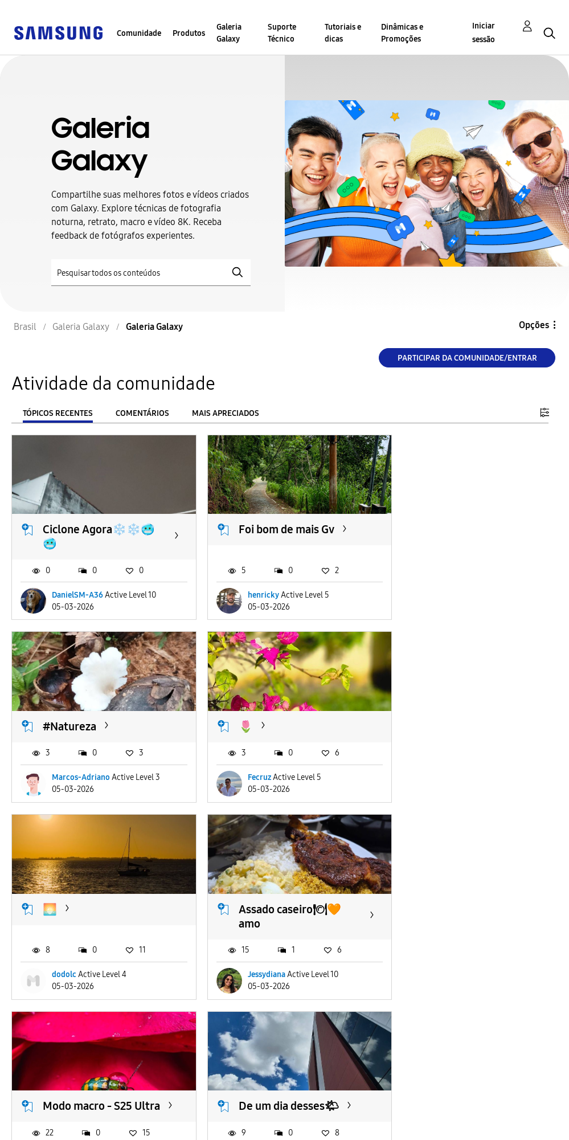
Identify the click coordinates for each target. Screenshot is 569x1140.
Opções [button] (534, 325)
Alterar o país (295, 1116)
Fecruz (63, 785)
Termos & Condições (185, 1108)
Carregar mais (52, 1048)
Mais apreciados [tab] (225, 413)
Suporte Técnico (282, 33)
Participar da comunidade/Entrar (467, 358)
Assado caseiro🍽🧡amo (470, 727)
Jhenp (438, 978)
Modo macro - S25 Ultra (87, 920)
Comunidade (139, 33)
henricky (255, 591)
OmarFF (66, 978)
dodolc (252, 785)
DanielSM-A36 (77, 591)
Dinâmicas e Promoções (402, 33)
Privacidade (43, 1126)
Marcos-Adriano (457, 591)
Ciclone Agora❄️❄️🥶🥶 (99, 533)
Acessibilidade (49, 1108)
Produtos (189, 33)
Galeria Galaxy (228, 33)
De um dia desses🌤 (281, 913)
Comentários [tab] (142, 413)
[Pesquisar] (151, 272)
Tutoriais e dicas (343, 33)
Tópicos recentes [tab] (58, 413)
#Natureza (445, 526)
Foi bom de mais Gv (278, 526)
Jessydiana (446, 785)
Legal (153, 1126)
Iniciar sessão (483, 32)
